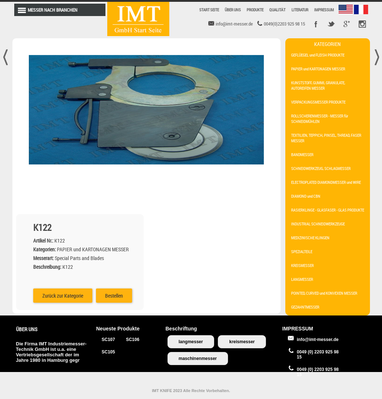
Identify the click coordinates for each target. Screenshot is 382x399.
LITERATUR (300, 9)
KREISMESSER (302, 265)
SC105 (108, 352)
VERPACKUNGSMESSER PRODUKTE (318, 102)
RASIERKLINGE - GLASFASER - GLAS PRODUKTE (327, 210)
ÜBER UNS (233, 9)
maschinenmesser (198, 358)
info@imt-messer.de (318, 339)
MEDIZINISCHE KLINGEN (310, 237)
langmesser (191, 341)
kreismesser (242, 341)
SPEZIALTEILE (301, 251)
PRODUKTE (255, 9)
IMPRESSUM (324, 9)
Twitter (331, 24)
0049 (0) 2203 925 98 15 (318, 354)
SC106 (132, 339)
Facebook (316, 24)
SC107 (108, 339)
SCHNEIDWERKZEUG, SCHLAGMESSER (321, 168)
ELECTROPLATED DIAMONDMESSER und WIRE (326, 182)
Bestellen (245, 159)
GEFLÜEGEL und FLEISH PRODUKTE (317, 55)
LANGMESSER (302, 279)
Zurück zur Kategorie (194, 159)
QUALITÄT (277, 9)
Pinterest (362, 24)
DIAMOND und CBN (305, 196)
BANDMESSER (302, 154)
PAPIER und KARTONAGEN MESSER (318, 68)
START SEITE (209, 9)
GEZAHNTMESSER (305, 307)
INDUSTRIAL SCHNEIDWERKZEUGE (318, 223)
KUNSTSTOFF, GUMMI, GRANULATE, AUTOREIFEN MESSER (318, 85)
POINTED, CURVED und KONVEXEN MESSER (324, 293)
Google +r (346, 24)
